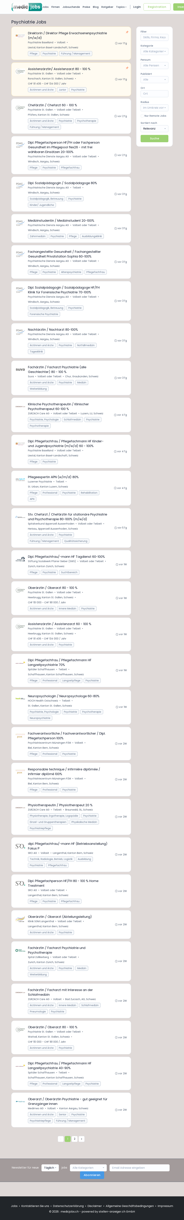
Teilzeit (77, 190)
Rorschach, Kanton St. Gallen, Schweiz (51, 79)
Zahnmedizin (38, 239)
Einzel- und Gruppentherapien (48, 832)
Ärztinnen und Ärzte (42, 90)
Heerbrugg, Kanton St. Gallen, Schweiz (51, 605)
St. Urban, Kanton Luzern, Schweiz (48, 492)
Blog (96, 7)
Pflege (34, 53)
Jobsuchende (71, 7)
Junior (62, 90)
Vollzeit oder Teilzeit (69, 74)
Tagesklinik (36, 355)
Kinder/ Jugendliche (42, 207)
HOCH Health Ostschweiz (43, 709)
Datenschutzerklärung (68, 1206)
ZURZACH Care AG (39, 418)
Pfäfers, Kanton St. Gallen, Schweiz (49, 116)
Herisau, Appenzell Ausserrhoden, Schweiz (53, 535)
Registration (157, 7)
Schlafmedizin (72, 424)
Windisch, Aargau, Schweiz (44, 163)
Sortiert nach (149, 123)
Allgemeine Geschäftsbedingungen (130, 1206)
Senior (62, 1128)
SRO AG (32, 864)
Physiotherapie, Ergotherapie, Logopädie (54, 826)
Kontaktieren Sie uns (35, 1206)
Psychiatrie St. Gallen (40, 74)
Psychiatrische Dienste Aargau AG (48, 158)
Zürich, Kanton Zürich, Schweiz (46, 573)
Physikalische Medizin (84, 832)
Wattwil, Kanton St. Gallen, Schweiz (49, 1050)
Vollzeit (61, 42)
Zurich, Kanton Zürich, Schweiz (46, 974)
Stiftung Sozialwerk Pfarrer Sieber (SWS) (52, 568)
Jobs (45, 7)
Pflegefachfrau (70, 169)
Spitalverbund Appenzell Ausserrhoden (51, 530)
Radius (145, 102)
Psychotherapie (86, 122)
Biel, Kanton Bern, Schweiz (43, 757)
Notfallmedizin (86, 349)
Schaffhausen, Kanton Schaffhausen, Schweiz (56, 683)
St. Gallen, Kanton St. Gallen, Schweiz (50, 714)
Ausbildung (84, 870)
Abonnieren (92, 1189)
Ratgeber (107, 7)
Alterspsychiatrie (71, 275)
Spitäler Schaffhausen (41, 678)
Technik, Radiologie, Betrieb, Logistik (51, 870)
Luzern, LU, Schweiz (92, 418)
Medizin (81, 387)
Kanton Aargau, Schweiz (74, 1122)
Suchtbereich (69, 579)
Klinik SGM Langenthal (41, 933)
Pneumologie (38, 1024)
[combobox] (154, 51)
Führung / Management (75, 53)
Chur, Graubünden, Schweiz (82, 381)
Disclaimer (94, 1206)
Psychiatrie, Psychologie (44, 424)
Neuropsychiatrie (40, 727)
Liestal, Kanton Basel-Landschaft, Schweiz (53, 47)
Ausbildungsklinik (92, 239)
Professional (50, 499)
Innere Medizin (67, 616)
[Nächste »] (82, 1153)
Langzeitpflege (72, 689)
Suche (154, 138)
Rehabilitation (89, 499)
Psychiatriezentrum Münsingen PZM (49, 752)
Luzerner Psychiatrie (40, 487)
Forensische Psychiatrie (44, 318)
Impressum (165, 1206)
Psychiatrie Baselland (40, 42)
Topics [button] (121, 7)
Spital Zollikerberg (38, 969)
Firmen (55, 7)
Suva (31, 381)
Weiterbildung (38, 393)
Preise (86, 7)
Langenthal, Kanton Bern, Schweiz (73, 864)
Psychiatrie (49, 53)
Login (137, 7)
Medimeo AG (36, 1122)
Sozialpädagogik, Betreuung (46, 201)
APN (32, 505)
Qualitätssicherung (75, 547)
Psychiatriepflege (40, 838)
